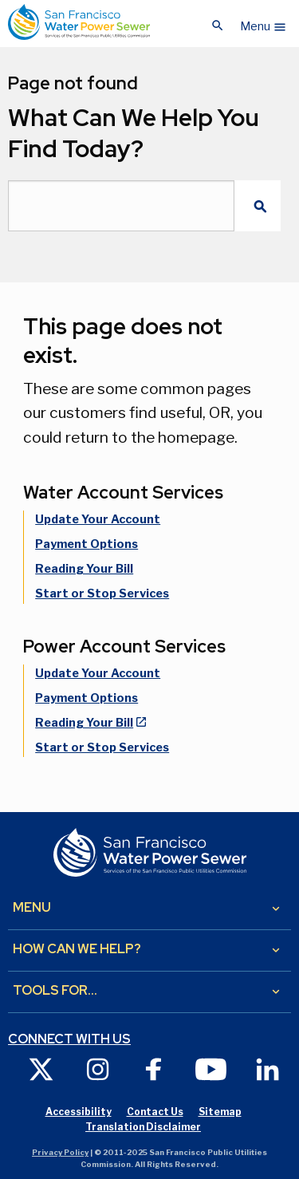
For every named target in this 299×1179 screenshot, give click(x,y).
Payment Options (86, 544)
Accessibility (78, 1112)
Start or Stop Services (102, 593)
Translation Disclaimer (143, 1127)
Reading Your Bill (84, 569)
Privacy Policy (60, 1152)
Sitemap (220, 1112)
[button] (263, 22)
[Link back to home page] (79, 22)
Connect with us (69, 1039)
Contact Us (155, 1112)
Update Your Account (97, 519)
